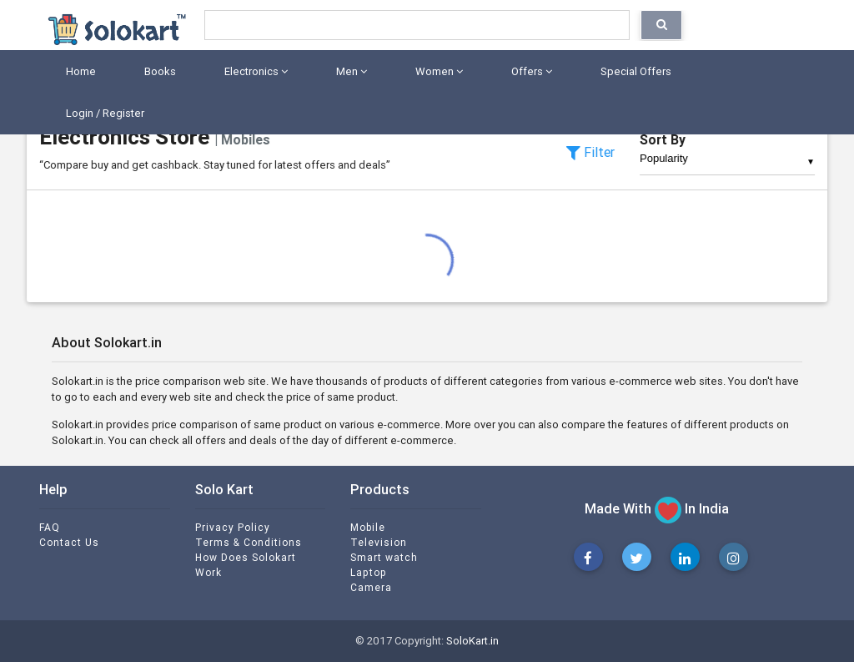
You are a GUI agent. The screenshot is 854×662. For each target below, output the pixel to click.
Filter (590, 152)
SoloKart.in (472, 641)
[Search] (417, 25)
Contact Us (69, 542)
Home (78, 71)
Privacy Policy (232, 527)
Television (378, 542)
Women (436, 71)
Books (157, 71)
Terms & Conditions (248, 542)
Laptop (368, 572)
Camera (371, 587)
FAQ (49, 527)
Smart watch (384, 557)
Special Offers (633, 71)
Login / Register (102, 113)
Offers (529, 71)
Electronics (253, 71)
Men (349, 71)
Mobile (367, 527)
